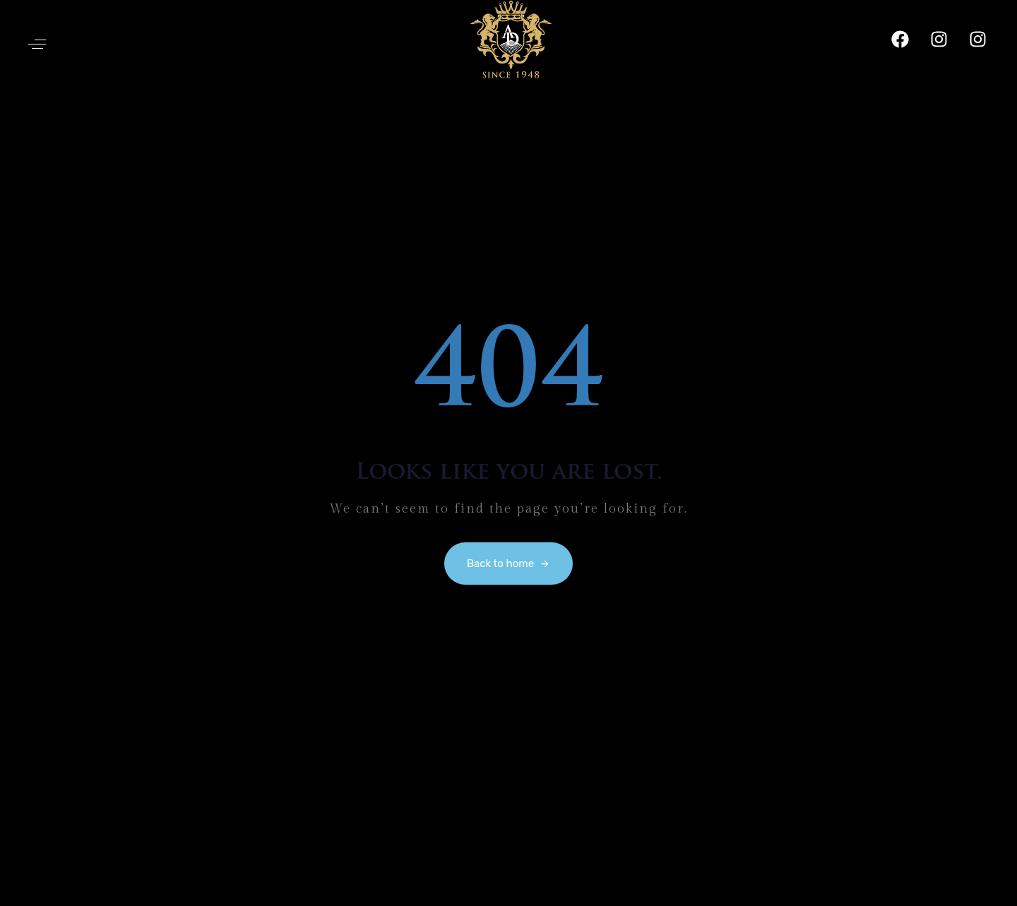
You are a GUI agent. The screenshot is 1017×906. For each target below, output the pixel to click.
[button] (37, 44)
